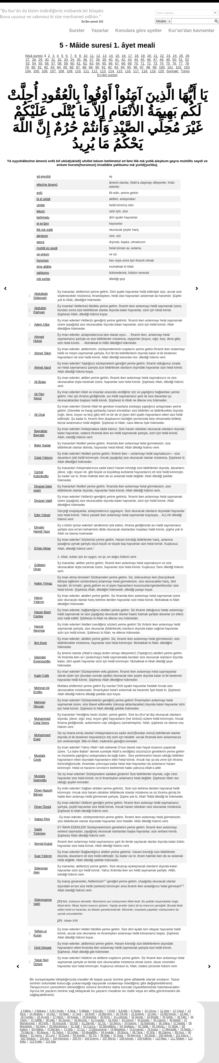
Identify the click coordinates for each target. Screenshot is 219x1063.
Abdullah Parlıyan (39, 310)
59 (66, 63)
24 (175, 56)
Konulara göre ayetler (138, 30)
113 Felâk (36, 1041)
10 (86, 56)
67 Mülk (173, 1026)
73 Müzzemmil (97, 1029)
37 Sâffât (37, 1020)
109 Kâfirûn (144, 1038)
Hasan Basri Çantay (42, 614)
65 (104, 63)
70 (136, 63)
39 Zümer (64, 1020)
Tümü (185, 71)
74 (162, 63)
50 (174, 59)
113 (103, 71)
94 (123, 67)
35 (79, 59)
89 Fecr (180, 1032)
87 (78, 67)
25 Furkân (27, 1016)
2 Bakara (41, 1010)
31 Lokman (121, 1016)
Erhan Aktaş (42, 548)
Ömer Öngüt (42, 807)
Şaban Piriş (42, 819)
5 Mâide (84, 1010)
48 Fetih (43, 1023)
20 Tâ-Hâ (122, 1013)
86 (72, 67)
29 (40, 59)
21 (156, 56)
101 (170, 67)
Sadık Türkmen (39, 831)
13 (104, 56)
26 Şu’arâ (43, 1016)
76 (174, 63)
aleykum (42, 236)
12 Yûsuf (179, 1010)
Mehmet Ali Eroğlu (41, 690)
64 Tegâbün (127, 1026)
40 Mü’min (81, 1020)
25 (181, 56)
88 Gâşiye (165, 1032)
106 (45, 71)
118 (144, 71)
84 (59, 67)
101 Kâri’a (182, 1035)
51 (181, 59)
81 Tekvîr (58, 1032)
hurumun (43, 260)
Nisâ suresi (34, 56)
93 (116, 67)
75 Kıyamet (136, 1029)
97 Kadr (118, 1035)
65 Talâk (143, 1026)
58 (60, 63)
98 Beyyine (134, 1035)
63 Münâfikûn (108, 1026)
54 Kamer (130, 1023)
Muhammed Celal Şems (41, 721)
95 (129, 67)
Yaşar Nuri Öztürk (40, 962)
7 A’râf (111, 1010)
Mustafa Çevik (39, 758)
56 (47, 63)
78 (187, 63)
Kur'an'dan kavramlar (191, 30)
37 (91, 59)
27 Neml (58, 1016)
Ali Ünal (39, 414)
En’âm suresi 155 (92, 21)
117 (136, 71)
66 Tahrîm (158, 1026)
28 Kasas (73, 1016)
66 (111, 63)
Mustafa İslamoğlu (39, 778)
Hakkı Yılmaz (43, 583)
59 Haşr (41, 1026)
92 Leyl (50, 1035)
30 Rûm (105, 1016)
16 (124, 56)
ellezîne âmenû (47, 184)
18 (136, 56)
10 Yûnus (150, 1010)
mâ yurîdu (43, 279)
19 (143, 56)
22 (162, 56)
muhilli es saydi (47, 248)
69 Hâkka (38, 1029)
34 (72, 59)
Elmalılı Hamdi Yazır (41, 529)
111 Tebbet (177, 1038)
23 (168, 56)
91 (103, 67)
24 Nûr (184, 1013)
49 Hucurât (59, 1023)
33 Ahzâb (153, 1016)
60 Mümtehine (58, 1026)
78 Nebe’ (186, 1029)
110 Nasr (161, 1038)
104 (28, 71)
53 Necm (116, 1023)
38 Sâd (50, 1020)
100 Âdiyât (166, 1035)
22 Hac (152, 1013)
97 (142, 67)
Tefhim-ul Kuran (40, 933)
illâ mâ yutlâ (45, 230)
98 (148, 67)
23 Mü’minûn (168, 1013)
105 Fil (77, 1038)
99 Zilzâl (150, 1035)
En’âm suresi (107, 75)
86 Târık (137, 1032)
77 (181, 63)
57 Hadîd (179, 1023)
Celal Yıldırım (43, 458)
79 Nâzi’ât (27, 1032)
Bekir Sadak (42, 445)
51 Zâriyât (88, 1023)
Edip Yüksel (42, 515)
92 (110, 67)
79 (27, 67)
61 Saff (75, 1026)
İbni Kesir (40, 643)
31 (53, 59)
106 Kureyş (92, 1038)
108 (61, 71)
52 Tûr (102, 1023)
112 (94, 71)
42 (123, 59)
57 (53, 63)
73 (155, 63)
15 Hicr (51, 1013)
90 (97, 67)
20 (149, 56)
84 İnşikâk (107, 1032)
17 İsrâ (77, 1013)
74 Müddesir (118, 1029)
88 (84, 67)
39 (104, 59)
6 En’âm (98, 1010)
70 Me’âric (54, 1029)
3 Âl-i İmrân (57, 1010)
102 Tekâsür (29, 1038)
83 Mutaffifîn (90, 1032)
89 (91, 67)
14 (111, 56)
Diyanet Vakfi (43, 501)
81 (40, 67)
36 (85, 59)
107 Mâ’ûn (109, 1038)
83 (52, 67)
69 (130, 63)
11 (92, 56)
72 (149, 63)
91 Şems (37, 1035)
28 (34, 59)
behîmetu (43, 217)
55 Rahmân (147, 1023)
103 (187, 67)
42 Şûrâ (113, 1020)
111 (86, 71)
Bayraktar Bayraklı (40, 433)
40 (111, 59)
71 (142, 63)
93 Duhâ (64, 1035)
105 (36, 71)
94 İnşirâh (79, 1035)
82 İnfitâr (73, 1032)
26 (187, 56)
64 (98, 63)
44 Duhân (143, 1020)
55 (40, 63)
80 (33, 67)
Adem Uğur (42, 324)
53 (28, 63)
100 (162, 67)
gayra (40, 242)
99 (155, 67)
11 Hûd (165, 1010)
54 (34, 63)
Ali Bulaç (40, 382)
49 (168, 59)
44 (136, 59)
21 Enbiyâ (137, 1013)
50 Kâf (74, 1023)
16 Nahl (64, 1013)
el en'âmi (43, 223)
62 (85, 63)
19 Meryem (105, 1013)
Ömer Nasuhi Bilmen (42, 792)
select (216, 12)
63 (91, 63)
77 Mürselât (169, 1029)
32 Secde (137, 1016)
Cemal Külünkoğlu (40, 474)
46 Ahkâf (175, 1020)
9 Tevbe (136, 1010)
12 (98, 56)
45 (142, 59)
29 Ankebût (89, 1016)
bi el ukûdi (43, 199)
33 (66, 59)
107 (53, 71)
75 (168, 63)
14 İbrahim (36, 1013)
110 (78, 71)
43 (130, 59)
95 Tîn (93, 1035)
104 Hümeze (61, 1038)
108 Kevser (126, 1038)
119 (153, 71)
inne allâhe (44, 266)
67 (117, 63)
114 (111, 71)
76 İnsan (153, 1029)
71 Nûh (69, 1029)
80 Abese (43, 1032)
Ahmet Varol (42, 367)
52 (187, 59)
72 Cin (81, 1029)
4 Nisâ (72, 1010)
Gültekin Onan (39, 567)
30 (47, 59)
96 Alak (105, 1035)
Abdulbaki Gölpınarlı (40, 296)
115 (120, 71)
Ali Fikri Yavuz (38, 396)
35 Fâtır (182, 1016)
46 (149, 59)
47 (155, 59)
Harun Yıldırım (38, 600)
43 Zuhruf (128, 1020)
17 (130, 56)
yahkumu (43, 273)
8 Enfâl (123, 1010)
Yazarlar (100, 30)
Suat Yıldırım (43, 856)
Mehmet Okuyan (39, 704)
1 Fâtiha (26, 1010)
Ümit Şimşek (42, 948)
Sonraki (172, 71)
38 (98, 59)
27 (28, 59)
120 (161, 71)
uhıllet (41, 205)
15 (117, 56)
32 (60, 59)
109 (70, 71)
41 (117, 59)
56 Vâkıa (164, 1023)
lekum (41, 211)
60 (72, 63)
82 (46, 67)
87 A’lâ (150, 1032)
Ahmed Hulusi (38, 339)
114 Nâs (51, 1041)
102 (178, 67)
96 (135, 67)
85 (65, 67)
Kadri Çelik (41, 676)
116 (128, 71)
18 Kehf (90, 1013)
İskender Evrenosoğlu (41, 659)
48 (162, 59)
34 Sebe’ (168, 1016)
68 (123, 63)
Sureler (77, 30)
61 (79, 63)
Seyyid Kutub (43, 844)
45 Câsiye (159, 1020)
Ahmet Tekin (42, 353)
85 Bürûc (123, 1032)
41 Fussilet (98, 1020)
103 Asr (44, 1038)
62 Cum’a (89, 1026)
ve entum (43, 254)
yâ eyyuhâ (44, 176)
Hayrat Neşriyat (39, 628)
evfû (40, 193)
